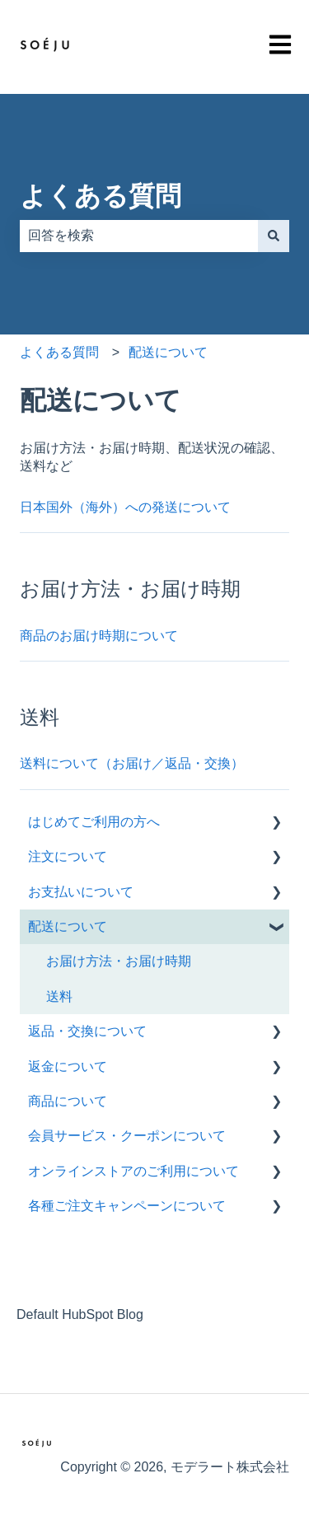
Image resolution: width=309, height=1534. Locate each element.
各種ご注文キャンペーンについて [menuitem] (127, 1206)
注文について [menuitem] (67, 856)
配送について (168, 352)
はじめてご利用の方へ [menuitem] (94, 822)
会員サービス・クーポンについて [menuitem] (127, 1136)
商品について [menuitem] (67, 1101)
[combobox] (139, 235)
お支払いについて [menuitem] (80, 892)
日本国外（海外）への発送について (125, 507)
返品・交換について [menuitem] (87, 1031)
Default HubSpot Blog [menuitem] (79, 1314)
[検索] (273, 235)
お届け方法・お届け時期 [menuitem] (118, 961)
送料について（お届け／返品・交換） (132, 763)
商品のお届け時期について (99, 636)
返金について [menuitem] (67, 1066)
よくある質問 (100, 196)
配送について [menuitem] (67, 926)
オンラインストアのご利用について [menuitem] (133, 1171)
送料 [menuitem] (59, 996)
